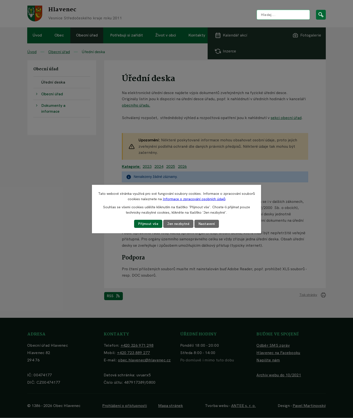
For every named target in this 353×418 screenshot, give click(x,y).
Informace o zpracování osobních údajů (194, 199)
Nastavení (207, 223)
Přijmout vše (148, 223)
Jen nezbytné (178, 223)
